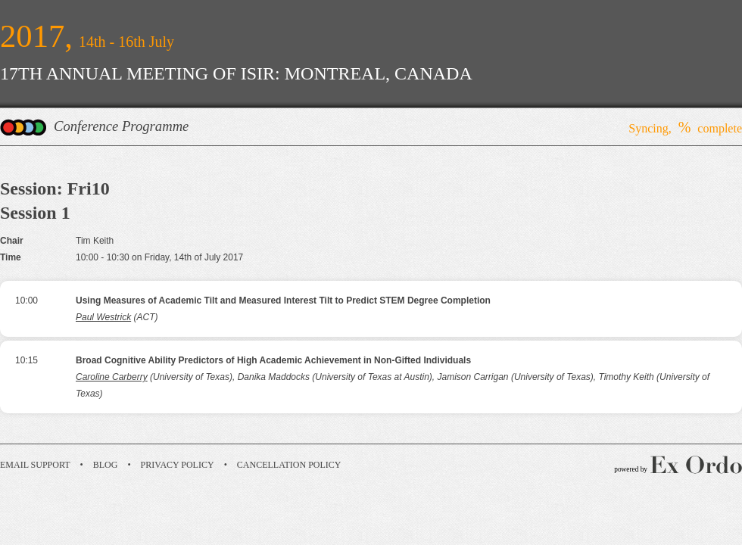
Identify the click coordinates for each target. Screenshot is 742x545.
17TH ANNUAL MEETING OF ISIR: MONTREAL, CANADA (236, 73)
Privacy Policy (177, 464)
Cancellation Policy (289, 464)
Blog (105, 464)
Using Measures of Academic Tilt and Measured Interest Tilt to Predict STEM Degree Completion (283, 300)
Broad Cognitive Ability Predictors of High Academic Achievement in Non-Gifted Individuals (273, 360)
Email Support (35, 464)
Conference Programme (121, 126)
